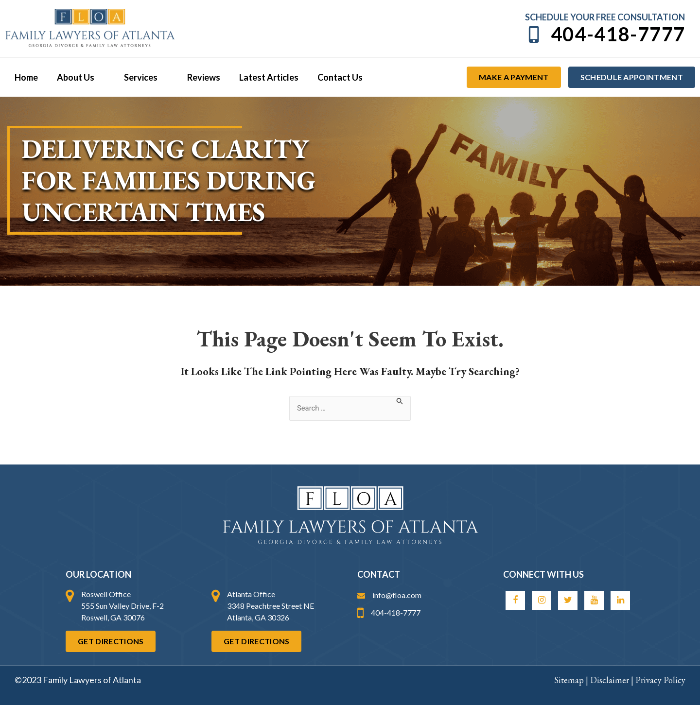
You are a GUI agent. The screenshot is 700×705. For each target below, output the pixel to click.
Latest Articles (262, 77)
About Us (78, 77)
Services (142, 77)
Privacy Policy (660, 680)
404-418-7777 (605, 34)
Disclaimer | (612, 680)
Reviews (198, 77)
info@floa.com (389, 595)
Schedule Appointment (631, 77)
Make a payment (513, 77)
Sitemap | (572, 680)
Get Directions (110, 641)
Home (25, 77)
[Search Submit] (402, 401)
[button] (97, 77)
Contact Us (331, 77)
